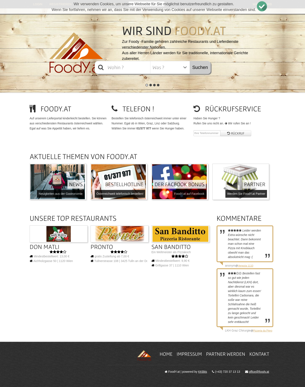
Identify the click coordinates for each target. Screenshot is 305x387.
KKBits (202, 371)
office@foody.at (259, 371)
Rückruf (235, 133)
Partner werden (225, 354)
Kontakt (259, 354)
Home (166, 354)
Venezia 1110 (245, 265)
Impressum (189, 354)
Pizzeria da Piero (262, 330)
